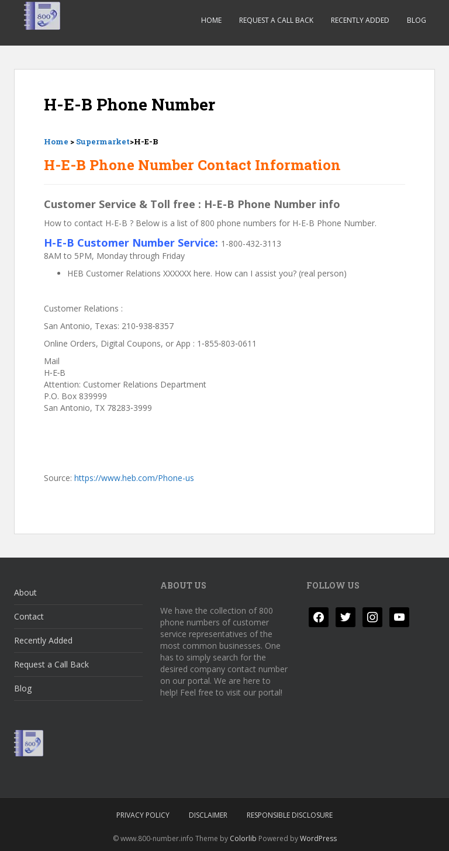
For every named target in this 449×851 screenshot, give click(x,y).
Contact (29, 616)
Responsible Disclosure (290, 815)
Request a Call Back (276, 20)
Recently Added (360, 20)
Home (211, 20)
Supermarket (103, 141)
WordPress (318, 838)
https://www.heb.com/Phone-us (134, 477)
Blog (416, 20)
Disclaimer (208, 815)
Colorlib (243, 838)
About (25, 592)
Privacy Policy (143, 815)
